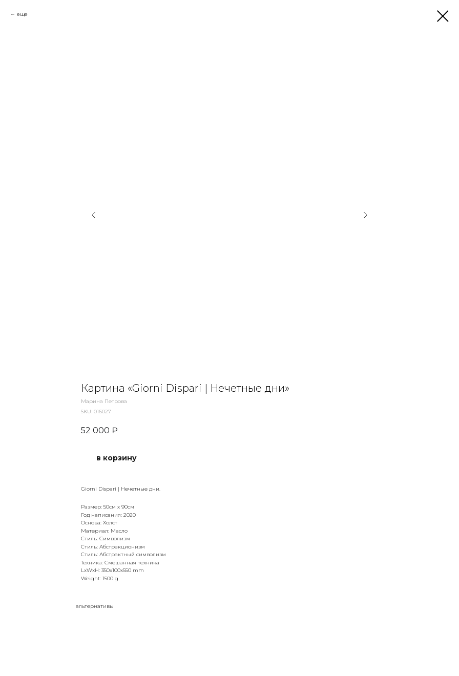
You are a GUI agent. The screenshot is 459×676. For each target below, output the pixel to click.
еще (22, 14)
